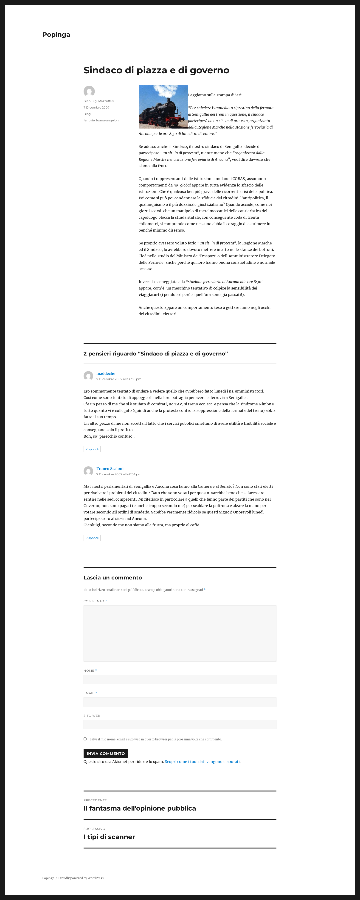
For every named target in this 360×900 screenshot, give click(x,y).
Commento (95, 601)
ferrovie (89, 120)
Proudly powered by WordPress (81, 878)
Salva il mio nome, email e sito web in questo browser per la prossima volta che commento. (156, 739)
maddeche (105, 373)
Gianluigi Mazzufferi (99, 101)
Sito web (92, 715)
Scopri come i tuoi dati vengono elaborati (202, 761)
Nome (90, 671)
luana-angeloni (108, 120)
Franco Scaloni (110, 468)
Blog (87, 114)
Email (90, 693)
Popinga (56, 34)
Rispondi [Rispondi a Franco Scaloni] (92, 538)
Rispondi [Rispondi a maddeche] (92, 449)
